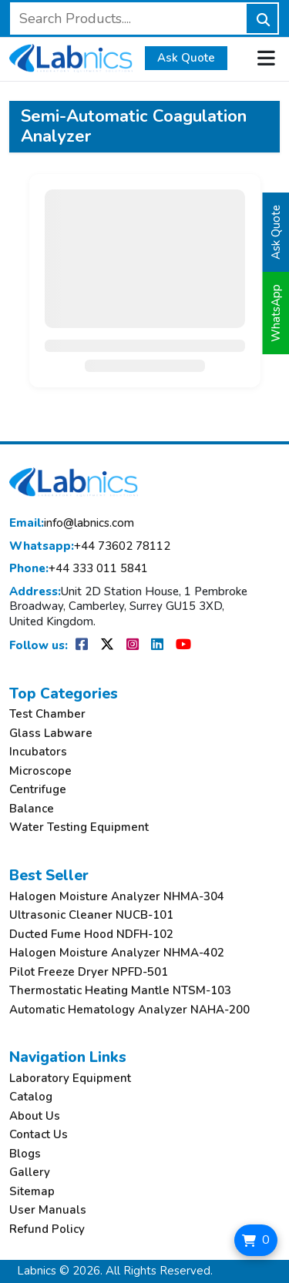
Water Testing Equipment (79, 827)
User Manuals (47, 1210)
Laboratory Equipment (70, 1078)
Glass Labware (50, 733)
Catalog (30, 1097)
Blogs (25, 1154)
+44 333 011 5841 (78, 568)
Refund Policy (47, 1229)
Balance (31, 809)
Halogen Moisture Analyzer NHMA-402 (116, 953)
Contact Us (38, 1134)
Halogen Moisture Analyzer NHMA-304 (116, 896)
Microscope (40, 771)
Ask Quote (186, 57)
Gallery (29, 1172)
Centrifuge (37, 789)
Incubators (38, 752)
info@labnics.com (71, 523)
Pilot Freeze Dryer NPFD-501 (88, 972)
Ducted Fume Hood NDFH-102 (91, 934)
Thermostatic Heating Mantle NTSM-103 (120, 990)
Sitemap (32, 1191)
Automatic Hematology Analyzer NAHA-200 (129, 1010)
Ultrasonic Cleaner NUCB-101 (91, 915)
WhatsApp (276, 313)
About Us (34, 1116)
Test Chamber (47, 714)
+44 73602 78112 (89, 546)
